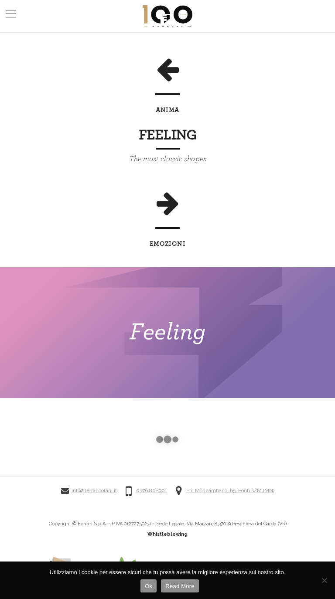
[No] (324, 580)
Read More (180, 586)
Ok (148, 586)
